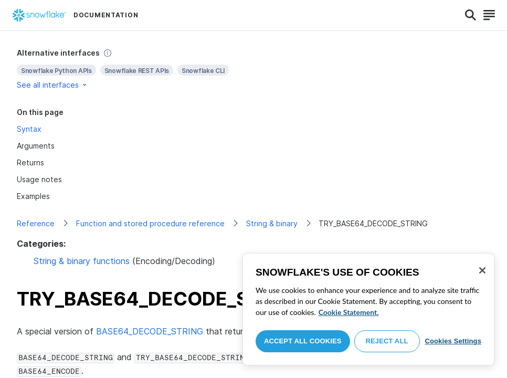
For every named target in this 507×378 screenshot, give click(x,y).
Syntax (29, 128)
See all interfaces (52, 84)
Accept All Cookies (303, 341)
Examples (33, 196)
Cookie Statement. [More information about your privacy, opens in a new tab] (349, 312)
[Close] (482, 270)
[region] (368, 309)
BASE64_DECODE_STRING (149, 331)
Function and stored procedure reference (150, 223)
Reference (36, 223)
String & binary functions (82, 261)
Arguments (36, 145)
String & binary (272, 223)
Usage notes (39, 179)
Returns (30, 162)
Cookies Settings (453, 341)
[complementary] (253, 69)
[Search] (471, 15)
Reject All (387, 341)
